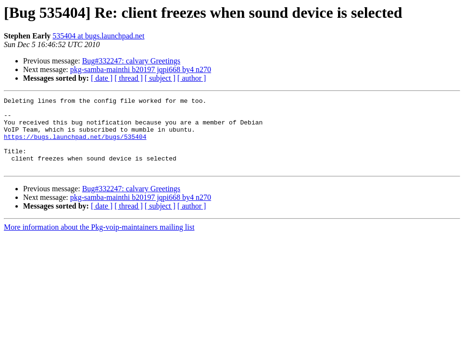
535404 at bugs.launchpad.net (98, 36)
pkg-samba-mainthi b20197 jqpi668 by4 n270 (140, 69)
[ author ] (191, 78)
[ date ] (102, 78)
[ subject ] (160, 78)
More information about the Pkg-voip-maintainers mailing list (99, 241)
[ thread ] (128, 78)
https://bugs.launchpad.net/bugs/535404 (75, 145)
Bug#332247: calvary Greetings (131, 61)
